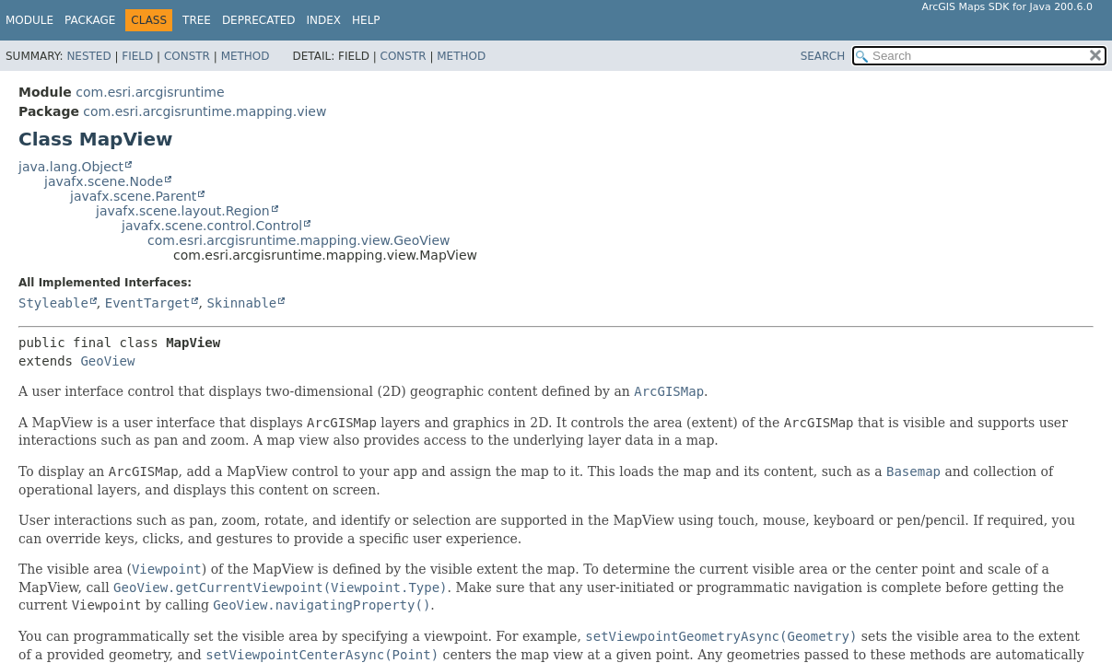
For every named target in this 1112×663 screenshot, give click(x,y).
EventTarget (148, 303)
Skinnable (241, 303)
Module (29, 20)
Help (366, 20)
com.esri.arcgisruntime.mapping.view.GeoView (298, 240)
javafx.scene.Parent (133, 196)
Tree (196, 20)
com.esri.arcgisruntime (150, 92)
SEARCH (823, 56)
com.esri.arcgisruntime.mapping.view (204, 111)
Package (89, 20)
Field (137, 56)
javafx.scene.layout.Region (183, 211)
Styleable (53, 303)
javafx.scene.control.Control (212, 225)
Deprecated (259, 20)
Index (324, 20)
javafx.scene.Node (103, 181)
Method (245, 56)
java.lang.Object (70, 166)
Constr (187, 56)
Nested (88, 56)
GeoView (107, 361)
